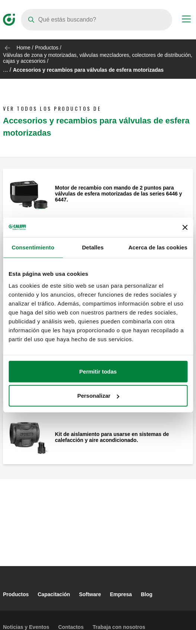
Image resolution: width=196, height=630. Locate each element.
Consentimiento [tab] (33, 247)
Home (23, 48)
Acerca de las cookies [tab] (157, 247)
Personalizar (98, 395)
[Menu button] (186, 20)
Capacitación (54, 594)
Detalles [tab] (92, 247)
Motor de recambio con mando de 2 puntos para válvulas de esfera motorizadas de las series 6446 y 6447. (118, 194)
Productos (46, 48)
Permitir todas (98, 371)
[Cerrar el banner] (184, 227)
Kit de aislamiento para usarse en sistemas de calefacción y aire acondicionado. (112, 437)
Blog (146, 594)
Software (90, 594)
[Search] (96, 19)
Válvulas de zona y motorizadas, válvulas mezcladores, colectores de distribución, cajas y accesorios (97, 58)
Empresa (121, 594)
